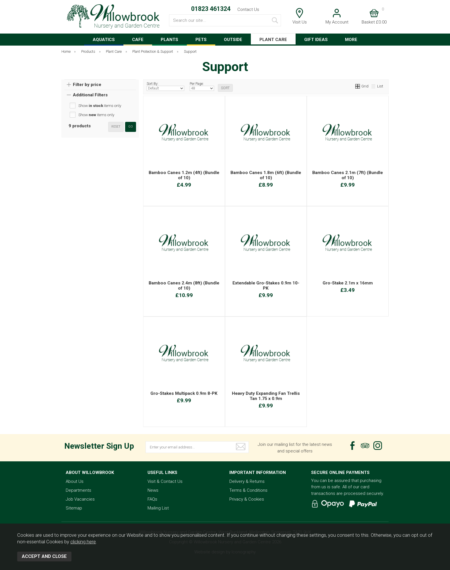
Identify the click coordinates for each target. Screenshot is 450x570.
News (153, 490)
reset (116, 126)
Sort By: (165, 86)
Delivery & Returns (247, 481)
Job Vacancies (80, 499)
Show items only (99, 105)
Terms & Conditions (248, 490)
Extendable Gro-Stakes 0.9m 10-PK (265, 285)
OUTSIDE (233, 39)
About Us (75, 481)
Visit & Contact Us (165, 481)
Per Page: (202, 86)
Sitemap (74, 508)
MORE (351, 39)
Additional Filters (90, 94)
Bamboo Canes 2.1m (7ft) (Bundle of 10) (347, 175)
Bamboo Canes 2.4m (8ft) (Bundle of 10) (184, 285)
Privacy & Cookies (246, 499)
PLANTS (169, 39)
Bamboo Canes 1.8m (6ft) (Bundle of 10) (265, 175)
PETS (201, 39)
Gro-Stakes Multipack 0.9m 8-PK (184, 393)
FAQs (152, 499)
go (130, 126)
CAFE (137, 39)
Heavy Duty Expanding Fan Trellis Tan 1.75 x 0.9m (266, 396)
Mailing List (158, 508)
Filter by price (87, 84)
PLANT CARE (273, 39)
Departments (78, 490)
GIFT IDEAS (316, 39)
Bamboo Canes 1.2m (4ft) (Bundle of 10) (184, 175)
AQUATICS (104, 39)
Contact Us (248, 9)
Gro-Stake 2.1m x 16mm (348, 283)
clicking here (83, 541)
